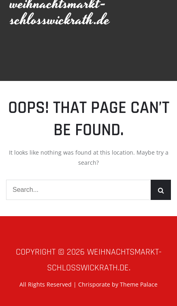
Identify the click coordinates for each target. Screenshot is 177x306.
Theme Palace (139, 284)
